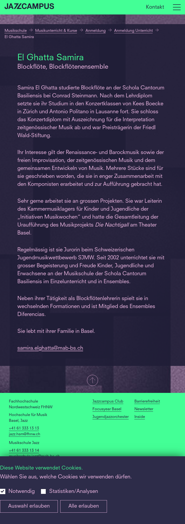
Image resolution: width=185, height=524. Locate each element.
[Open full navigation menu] (177, 7)
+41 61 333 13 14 (24, 451)
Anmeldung (96, 31)
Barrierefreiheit (147, 401)
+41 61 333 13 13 (24, 428)
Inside (139, 417)
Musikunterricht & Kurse (56, 31)
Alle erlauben (83, 506)
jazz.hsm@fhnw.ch (24, 434)
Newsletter (143, 409)
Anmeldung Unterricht (133, 31)
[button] (92, 381)
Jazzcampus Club (107, 401)
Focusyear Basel (106, 409)
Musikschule (16, 31)
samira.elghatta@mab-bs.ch (50, 348)
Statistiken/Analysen (73, 491)
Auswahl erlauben (29, 506)
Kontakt (155, 7)
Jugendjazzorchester (110, 417)
